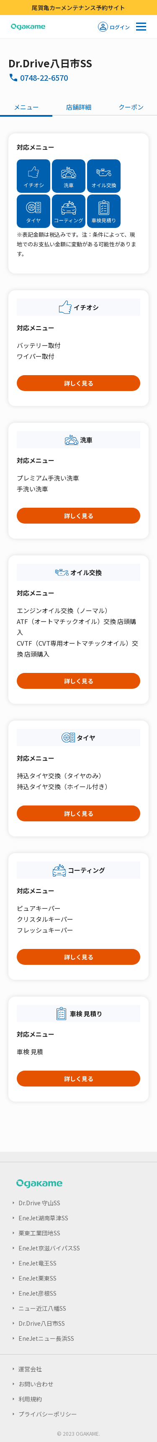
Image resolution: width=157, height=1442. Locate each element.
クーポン (131, 106)
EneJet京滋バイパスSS (49, 1248)
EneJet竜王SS (37, 1263)
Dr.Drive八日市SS (41, 1323)
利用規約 (30, 1399)
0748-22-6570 (44, 77)
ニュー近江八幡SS (42, 1308)
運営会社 (30, 1369)
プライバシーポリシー (47, 1414)
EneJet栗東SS (37, 1278)
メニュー (26, 106)
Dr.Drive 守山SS (39, 1203)
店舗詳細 (78, 106)
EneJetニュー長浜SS (46, 1338)
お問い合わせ (36, 1384)
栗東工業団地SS (39, 1233)
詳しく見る (78, 383)
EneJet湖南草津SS (43, 1218)
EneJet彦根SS (37, 1293)
